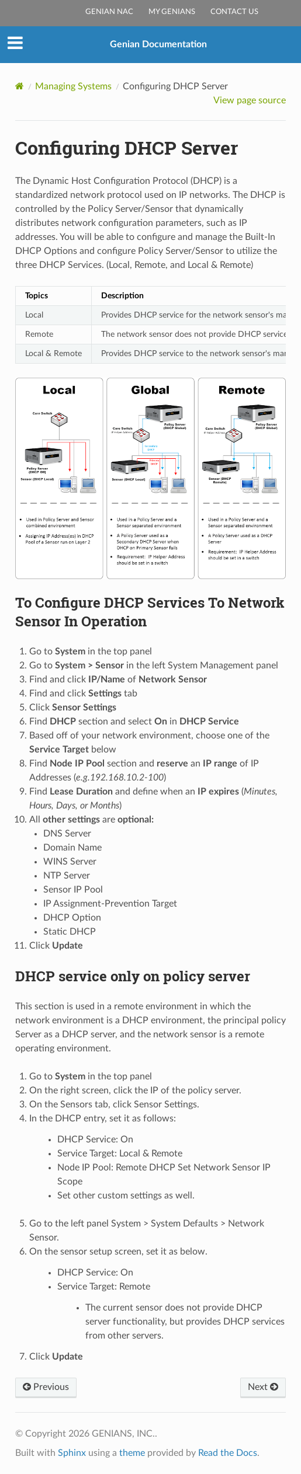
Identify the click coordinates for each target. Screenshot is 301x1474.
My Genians (171, 12)
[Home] (19, 86)
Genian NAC (109, 12)
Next (263, 1387)
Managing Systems (73, 86)
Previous (46, 1387)
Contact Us (234, 12)
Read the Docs (227, 1453)
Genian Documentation (158, 44)
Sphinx (72, 1453)
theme (132, 1453)
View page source (249, 100)
